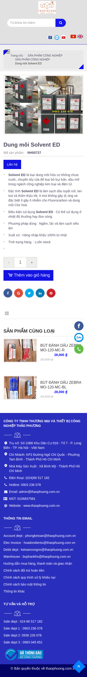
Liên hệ (12, 164)
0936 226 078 (22, 635)
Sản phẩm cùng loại (29, 331)
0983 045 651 (22, 642)
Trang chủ (16, 55)
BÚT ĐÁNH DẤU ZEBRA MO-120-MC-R (60, 347)
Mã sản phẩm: (14, 152)
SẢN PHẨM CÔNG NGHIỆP (45, 55)
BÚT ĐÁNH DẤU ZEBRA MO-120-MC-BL (60, 385)
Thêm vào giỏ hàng (28, 275)
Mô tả (10, 313)
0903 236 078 (22, 628)
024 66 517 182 (22, 621)
